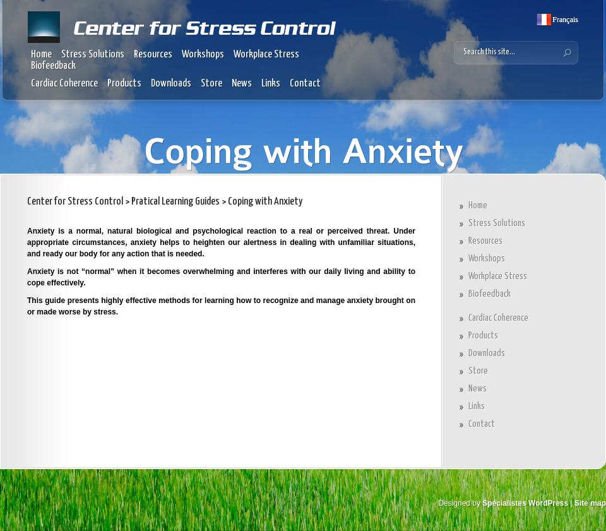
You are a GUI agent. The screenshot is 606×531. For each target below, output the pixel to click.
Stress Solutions (92, 54)
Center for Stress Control (75, 201)
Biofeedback (53, 66)
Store (211, 83)
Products (124, 83)
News (242, 83)
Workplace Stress (266, 54)
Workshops (203, 54)
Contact (305, 83)
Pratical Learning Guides (175, 201)
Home (41, 54)
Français (564, 19)
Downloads (171, 83)
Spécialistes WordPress (525, 503)
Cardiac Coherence (64, 83)
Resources (153, 54)
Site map (590, 503)
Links (270, 83)
